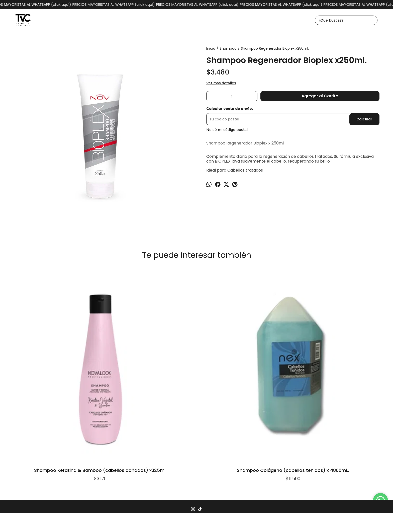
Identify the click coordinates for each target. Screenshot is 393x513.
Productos (119, 408)
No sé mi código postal (227, 130)
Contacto (234, 408)
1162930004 (197, 419)
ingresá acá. (253, 501)
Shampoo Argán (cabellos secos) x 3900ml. (196, 281)
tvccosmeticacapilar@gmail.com (196, 427)
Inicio (99, 408)
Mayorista (256, 408)
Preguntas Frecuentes (153, 408)
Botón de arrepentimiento (279, 501)
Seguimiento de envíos (200, 408)
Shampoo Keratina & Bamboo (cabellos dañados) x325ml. (42, 355)
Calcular (364, 119)
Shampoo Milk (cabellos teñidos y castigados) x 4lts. (273, 281)
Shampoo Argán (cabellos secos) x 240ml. (350, 281)
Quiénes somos (284, 408)
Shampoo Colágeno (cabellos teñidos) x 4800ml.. (119, 355)
